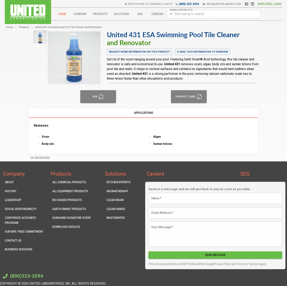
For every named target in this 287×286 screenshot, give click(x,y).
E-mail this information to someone (202, 51)
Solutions (121, 14)
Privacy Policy (222, 264)
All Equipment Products (72, 191)
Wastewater (118, 218)
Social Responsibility (25, 209)
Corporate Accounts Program (25, 220)
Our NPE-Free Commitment (25, 231)
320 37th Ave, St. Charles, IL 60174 (148, 4)
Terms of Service (247, 264)
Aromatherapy (118, 191)
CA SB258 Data (40, 158)
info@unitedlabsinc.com (222, 4)
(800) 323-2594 (187, 4)
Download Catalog (72, 227)
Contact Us (25, 240)
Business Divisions (25, 249)
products (24, 27)
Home (62, 14)
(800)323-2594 (22, 276)
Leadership (25, 200)
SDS (140, 14)
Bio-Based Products (72, 200)
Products (100, 14)
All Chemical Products (72, 182)
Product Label (189, 96)
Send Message (215, 255)
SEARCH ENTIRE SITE (181, 9)
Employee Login (269, 4)
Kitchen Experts (118, 182)
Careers (157, 14)
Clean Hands (118, 209)
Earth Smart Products (72, 209)
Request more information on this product (139, 52)
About (25, 182)
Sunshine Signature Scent (72, 218)
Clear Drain (118, 200)
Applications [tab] (143, 113)
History (25, 191)
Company (80, 14)
